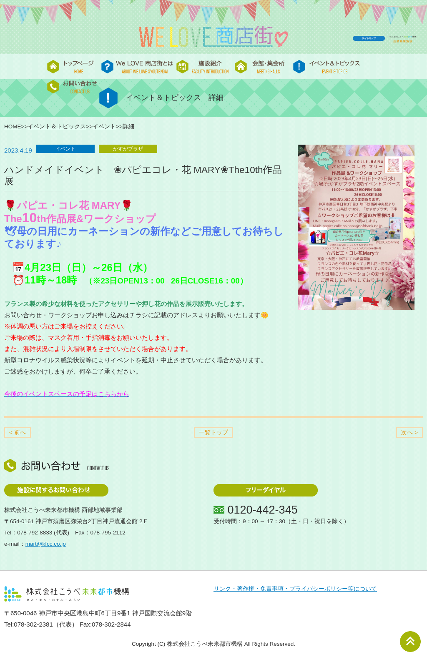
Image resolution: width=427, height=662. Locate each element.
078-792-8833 (34, 532)
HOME (12, 126)
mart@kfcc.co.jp (45, 544)
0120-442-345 (263, 510)
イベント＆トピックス (57, 126)
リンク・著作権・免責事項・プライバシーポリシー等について (295, 589)
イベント (104, 126)
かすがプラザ (128, 149)
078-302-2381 (33, 624)
